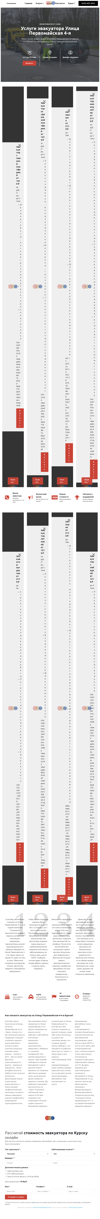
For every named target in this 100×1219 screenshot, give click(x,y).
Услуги (39, 3)
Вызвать (29, 63)
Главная (28, 3)
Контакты (60, 3)
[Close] (19, 145)
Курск (71, 3)
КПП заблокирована (15, 1178)
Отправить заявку (16, 1201)
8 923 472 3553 (88, 3)
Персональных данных (76, 1212)
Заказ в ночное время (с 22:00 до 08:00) (23, 1181)
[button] (13, 288)
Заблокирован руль (15, 1175)
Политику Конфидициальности (42, 1212)
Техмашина (13, 3)
